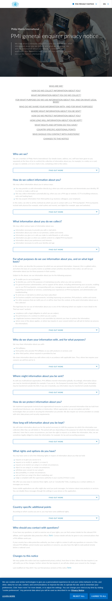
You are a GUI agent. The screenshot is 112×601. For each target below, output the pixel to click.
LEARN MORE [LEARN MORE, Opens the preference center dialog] (8, 597)
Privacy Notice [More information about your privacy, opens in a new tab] (77, 591)
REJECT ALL (79, 597)
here (51, 535)
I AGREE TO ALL (98, 597)
